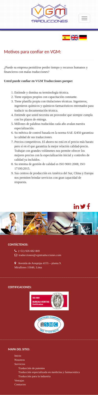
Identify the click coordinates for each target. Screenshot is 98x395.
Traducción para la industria (34, 376)
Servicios (19, 363)
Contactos (20, 384)
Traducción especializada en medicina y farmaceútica (49, 372)
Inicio (17, 355)
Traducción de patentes (31, 368)
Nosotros (19, 359)
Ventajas (19, 380)
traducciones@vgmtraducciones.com (40, 255)
